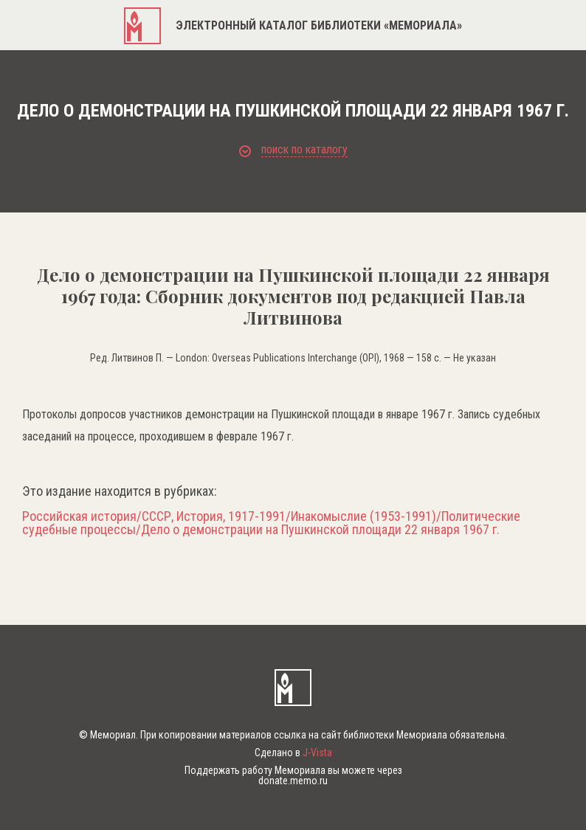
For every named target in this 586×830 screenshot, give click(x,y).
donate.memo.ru (293, 780)
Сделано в (293, 752)
